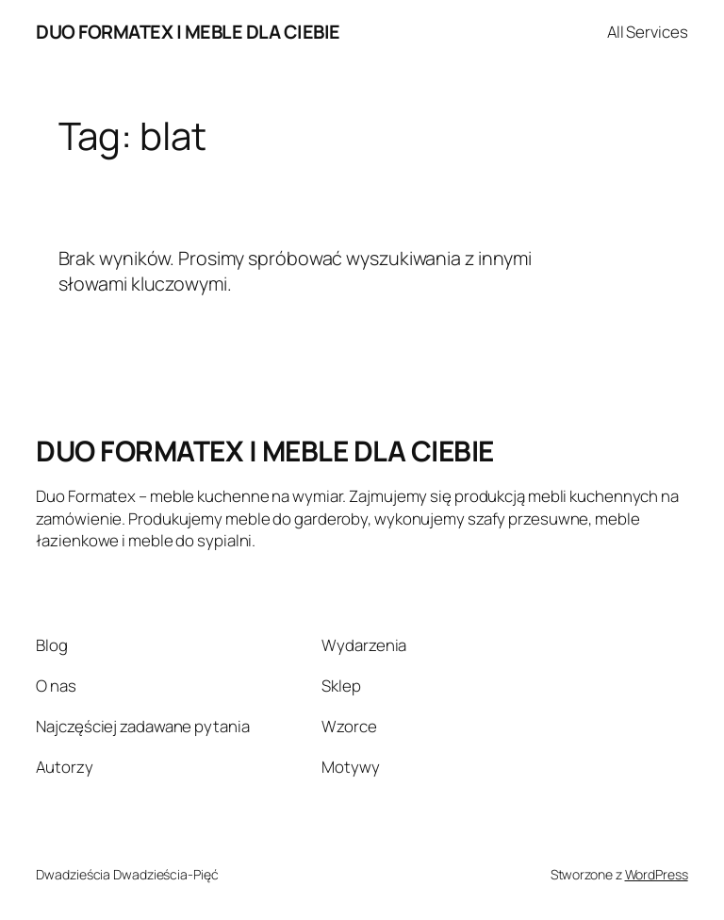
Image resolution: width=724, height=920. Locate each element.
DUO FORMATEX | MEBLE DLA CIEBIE (188, 31)
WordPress (656, 874)
